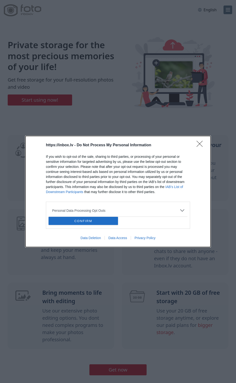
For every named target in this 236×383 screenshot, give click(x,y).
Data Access (117, 238)
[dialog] (118, 191)
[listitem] (118, 210)
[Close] (201, 145)
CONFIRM (83, 221)
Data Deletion (91, 238)
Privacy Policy (145, 238)
